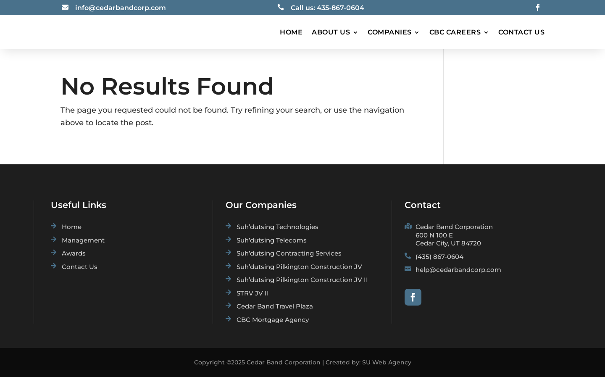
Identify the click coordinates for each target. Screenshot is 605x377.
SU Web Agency (386, 362)
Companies (390, 32)
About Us (331, 32)
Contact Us (521, 32)
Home (291, 32)
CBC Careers (455, 32)
